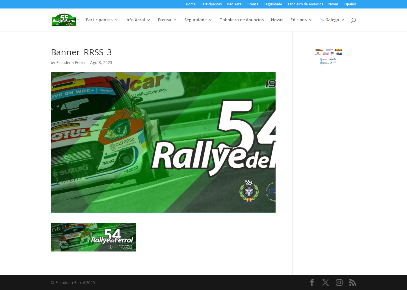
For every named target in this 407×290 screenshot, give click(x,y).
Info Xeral (235, 5)
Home (191, 5)
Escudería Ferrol (71, 62)
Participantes (211, 5)
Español (350, 5)
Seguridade (273, 5)
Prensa (253, 5)
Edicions (299, 20)
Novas (333, 5)
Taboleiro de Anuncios (305, 5)
